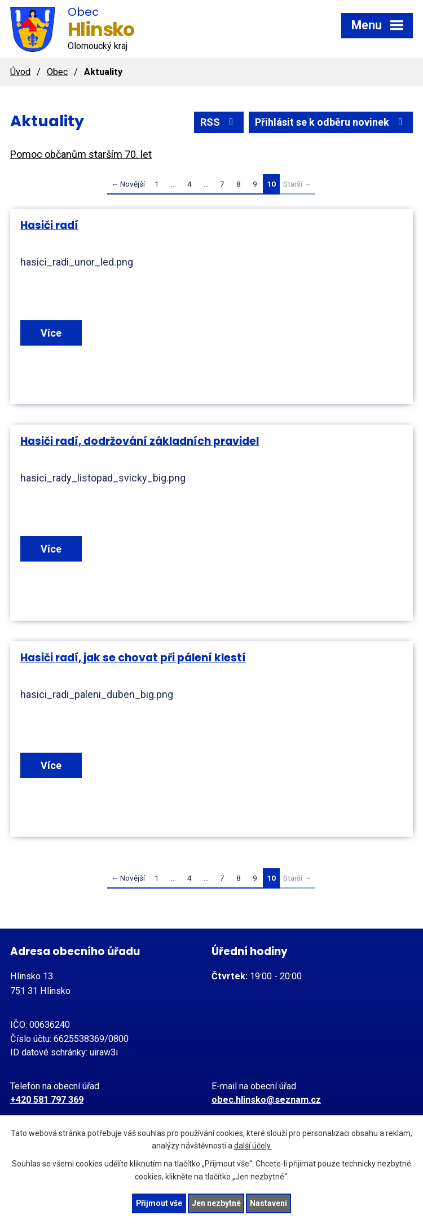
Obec (57, 72)
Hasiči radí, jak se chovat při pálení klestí (133, 657)
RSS (219, 122)
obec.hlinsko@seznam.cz (266, 1099)
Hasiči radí (49, 225)
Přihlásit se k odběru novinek (331, 122)
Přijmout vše (158, 1203)
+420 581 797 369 (46, 1099)
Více (51, 333)
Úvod (20, 72)
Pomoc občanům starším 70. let (81, 154)
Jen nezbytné (216, 1203)
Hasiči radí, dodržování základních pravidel (139, 441)
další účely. (253, 1145)
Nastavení (269, 1203)
